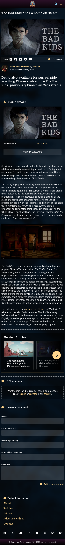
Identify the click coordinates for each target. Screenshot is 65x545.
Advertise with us (14, 518)
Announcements (19, 66)
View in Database (32, 152)
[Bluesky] (60, 533)
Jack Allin (36, 66)
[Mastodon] (52, 533)
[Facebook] (5, 533)
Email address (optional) (11, 452)
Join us (8, 513)
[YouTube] (37, 533)
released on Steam (34, 309)
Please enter (8, 428)
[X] (12, 533)
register (33, 393)
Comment (5, 464)
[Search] (55, 4)
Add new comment (52, 484)
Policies (8, 508)
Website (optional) (9, 440)
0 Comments (55, 59)
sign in (23, 393)
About (7, 503)
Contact (8, 523)
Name (4, 416)
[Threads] (45, 533)
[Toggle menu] (60, 3)
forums (47, 393)
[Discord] (21, 533)
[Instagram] (29, 533)
